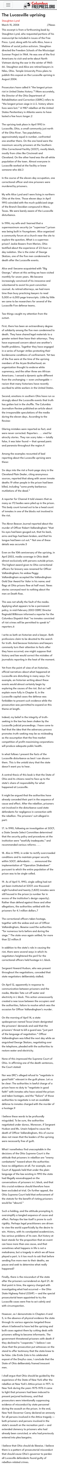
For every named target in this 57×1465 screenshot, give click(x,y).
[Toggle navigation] (8, 5)
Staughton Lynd (11, 21)
